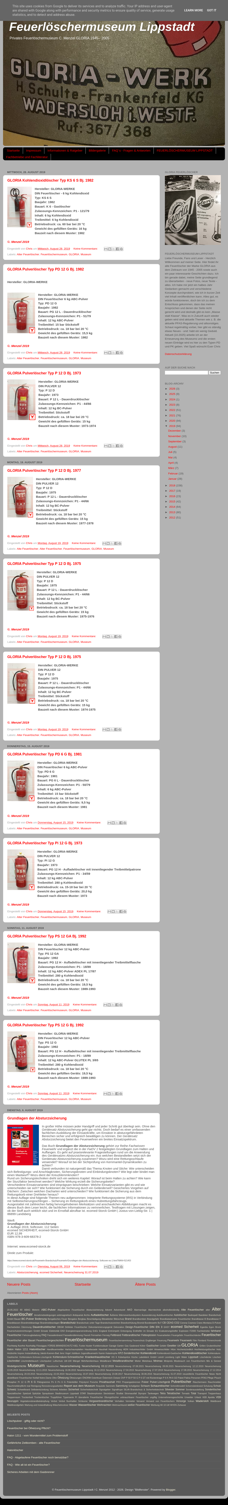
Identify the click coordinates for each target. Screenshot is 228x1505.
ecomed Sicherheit (50, 1272)
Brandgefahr (153, 1319)
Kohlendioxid (148, 1353)
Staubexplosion (94, 1393)
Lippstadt (193, 1357)
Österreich (107, 1378)
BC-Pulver (28, 1318)
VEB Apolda (208, 1397)
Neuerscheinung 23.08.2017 (109, 1374)
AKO (129, 1309)
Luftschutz (58, 1361)
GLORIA (74, 254)
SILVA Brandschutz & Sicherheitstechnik (144, 1389)
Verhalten (119, 1401)
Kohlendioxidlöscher (194, 1353)
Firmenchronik (214, 1340)
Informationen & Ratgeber (64, 150)
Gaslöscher (152, 1345)
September (175, 441)
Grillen (202, 1345)
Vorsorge (181, 1401)
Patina (187, 1378)
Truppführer (56, 1397)
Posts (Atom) (30, 1292)
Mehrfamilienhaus (90, 1361)
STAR (83, 1393)
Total (193, 1393)
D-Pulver (216, 1323)
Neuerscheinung (70, 1366)
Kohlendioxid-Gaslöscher (169, 1353)
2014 (172, 506)
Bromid (140, 1323)
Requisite (100, 1386)
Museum (86, 254)
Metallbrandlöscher (123, 1361)
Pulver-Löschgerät (160, 1382)
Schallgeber (134, 1386)
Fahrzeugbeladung (31, 1335)
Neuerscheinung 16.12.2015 (91, 1370)
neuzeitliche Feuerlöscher (195, 1374)
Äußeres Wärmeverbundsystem (125, 1315)
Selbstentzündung (40, 1389)
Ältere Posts (145, 1284)
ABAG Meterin (31, 1310)
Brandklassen (13, 1323)
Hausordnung (115, 1349)
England (103, 1331)
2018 (172, 485)
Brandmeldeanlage (30, 1323)
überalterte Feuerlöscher (90, 1397)
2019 (172, 426)
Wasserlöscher (87, 1404)
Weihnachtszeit (119, 1405)
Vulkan (190, 1401)
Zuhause (181, 1405)
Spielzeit (27, 1393)
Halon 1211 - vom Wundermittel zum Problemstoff (37, 1435)
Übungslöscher (111, 1397)
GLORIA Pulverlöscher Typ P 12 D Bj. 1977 (44, 471)
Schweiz (11, 1389)
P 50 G (134, 1378)
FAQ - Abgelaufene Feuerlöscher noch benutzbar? (37, 1457)
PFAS (204, 1378)
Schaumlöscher (160, 1385)
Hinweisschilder (162, 1349)
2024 (172, 399)
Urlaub (198, 1397)
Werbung (155, 1405)
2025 (172, 393)
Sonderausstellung (195, 1389)
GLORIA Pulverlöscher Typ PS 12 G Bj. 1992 (45, 1025)
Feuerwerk (186, 1340)
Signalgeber (105, 1389)
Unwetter (188, 1397)
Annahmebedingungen (45, 1315)
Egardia (204, 1327)
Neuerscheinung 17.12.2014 (207, 1370)
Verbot (54, 1401)
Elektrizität (54, 1331)
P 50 (128, 1378)
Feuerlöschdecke (192, 1335)
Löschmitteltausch (29, 1361)
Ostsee (116, 1378)
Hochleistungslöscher (204, 1349)
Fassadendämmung (73, 1335)
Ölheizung (63, 1377)
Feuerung (162, 1340)
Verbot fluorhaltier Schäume (73, 1401)
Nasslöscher (53, 1366)
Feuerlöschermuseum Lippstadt (101, 26)
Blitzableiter (107, 1319)
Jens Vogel (65, 1353)
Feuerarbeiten (164, 1335)
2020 (172, 420)
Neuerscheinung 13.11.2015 (33, 1370)
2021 (172, 415)
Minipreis (168, 1361)
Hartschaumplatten (74, 1349)
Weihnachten (104, 1405)
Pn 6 (53, 1382)
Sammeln (110, 1386)
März (171, 468)
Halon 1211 (21, 1349)
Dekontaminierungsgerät (100, 1327)
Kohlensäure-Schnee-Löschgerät (36, 1357)
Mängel (76, 1361)
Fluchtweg (12, 1345)
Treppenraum (13, 1397)
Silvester (169, 1389)
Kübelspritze (124, 1357)
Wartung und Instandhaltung (38, 1405)
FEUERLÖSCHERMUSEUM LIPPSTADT (185, 150)
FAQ (44, 1335)
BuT (160, 1323)
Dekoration (119, 1327)
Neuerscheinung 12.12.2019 (189, 1366)
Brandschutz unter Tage (88, 1323)
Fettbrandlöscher (131, 1335)
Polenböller (72, 1382)
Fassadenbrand (54, 1335)
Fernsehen (96, 1335)
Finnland (202, 1340)
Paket (181, 1378)
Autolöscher (180, 1315)
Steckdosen (109, 1393)
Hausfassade (91, 1349)
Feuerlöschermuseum (54, 254)
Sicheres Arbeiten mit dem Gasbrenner (31, 1472)
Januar (172, 478)
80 (21, 1310)
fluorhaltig (31, 1345)
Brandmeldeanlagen (50, 1323)
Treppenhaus (214, 1393)
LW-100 (68, 1361)
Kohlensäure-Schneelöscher (68, 1357)
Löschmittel (13, 1361)
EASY (167, 1327)
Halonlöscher (37, 1349)
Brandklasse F (214, 1319)
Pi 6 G (31, 1382)
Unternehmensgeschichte (170, 1397)
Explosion (184, 1331)
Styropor (142, 1393)
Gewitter (171, 1345)
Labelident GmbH (148, 1357)
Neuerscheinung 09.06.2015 (159, 1366)
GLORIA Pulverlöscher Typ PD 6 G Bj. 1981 (44, 754)
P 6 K (165, 1378)
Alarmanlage (140, 1310)
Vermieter (130, 1401)
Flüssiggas (41, 1345)
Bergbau (82, 1319)
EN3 (62, 1331)
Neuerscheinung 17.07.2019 (149, 1370)
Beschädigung (94, 1319)
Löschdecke (206, 1357)
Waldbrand (215, 1401)
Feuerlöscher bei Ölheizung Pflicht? (28, 1428)
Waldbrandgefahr (15, 1405)
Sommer (180, 1389)
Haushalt (103, 1349)
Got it (211, 10)
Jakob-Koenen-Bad (49, 1353)
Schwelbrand (23, 1389)
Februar (173, 473)
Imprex (21, 1353)
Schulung (208, 1386)
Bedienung (41, 1319)
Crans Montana (204, 1323)
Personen (195, 1378)
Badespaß (193, 1315)
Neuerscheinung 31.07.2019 (81, 1272)
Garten (120, 1345)
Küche (135, 1357)
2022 (172, 410)
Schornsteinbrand (194, 1386)
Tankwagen (153, 1393)
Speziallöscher (14, 1393)
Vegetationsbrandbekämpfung (34, 1401)
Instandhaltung (32, 1353)
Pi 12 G (22, 1382)
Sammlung (122, 1385)
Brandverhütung (129, 1323)
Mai (170, 457)
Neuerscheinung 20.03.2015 (21, 1374)
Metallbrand (105, 1361)
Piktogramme (43, 1382)
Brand (128, 1319)
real (28, 1386)
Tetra (163, 1393)
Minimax (157, 1361)
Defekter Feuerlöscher (76, 1327)
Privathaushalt (107, 1382)
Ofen (54, 1378)
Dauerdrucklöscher (44, 1326)
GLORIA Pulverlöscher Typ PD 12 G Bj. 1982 (45, 269)
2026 (172, 388)
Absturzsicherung (27, 1272)
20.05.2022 (12, 1310)
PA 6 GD (173, 1378)
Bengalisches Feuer (57, 1319)
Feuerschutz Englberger (144, 1340)
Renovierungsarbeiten (52, 1386)
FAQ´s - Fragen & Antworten (131, 150)
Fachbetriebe (203, 1331)
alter (208, 1310)
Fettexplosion (148, 1335)
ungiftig (153, 1397)
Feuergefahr (177, 1335)
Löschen (217, 1357)
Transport (202, 1393)
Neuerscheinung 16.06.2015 (62, 1370)
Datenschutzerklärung (178, 354)
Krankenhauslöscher (97, 1356)
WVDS (173, 1405)
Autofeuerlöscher (165, 1315)
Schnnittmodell (177, 1386)
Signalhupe (117, 1389)
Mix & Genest (213, 1361)
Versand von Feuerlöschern (160, 1401)
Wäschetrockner (61, 1405)
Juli (170, 452)
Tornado (186, 1393)
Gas (127, 1345)
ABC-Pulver (48, 1309)
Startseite (13, 150)
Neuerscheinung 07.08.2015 (129, 1366)
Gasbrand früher (137, 1345)
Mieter (138, 1361)
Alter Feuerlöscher (28, 254)
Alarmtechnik (154, 1310)
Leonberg (169, 1357)
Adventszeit (119, 1310)
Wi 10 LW (165, 1405)
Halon (10, 1349)
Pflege (210, 1378)
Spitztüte (36, 1393)
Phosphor (11, 1382)
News (212, 1374)
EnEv (95, 1331)
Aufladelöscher (100, 1314)
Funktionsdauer (100, 1345)
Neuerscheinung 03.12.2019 (98, 1366)
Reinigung (36, 1386)
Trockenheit (27, 1397)
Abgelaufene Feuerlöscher (71, 1310)
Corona (183, 1323)
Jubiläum (75, 1353)
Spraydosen (48, 1393)
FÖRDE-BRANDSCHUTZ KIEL (63, 1345)
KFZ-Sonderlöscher (129, 1353)
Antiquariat (77, 1315)
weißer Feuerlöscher (138, 1405)
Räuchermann (200, 1382)
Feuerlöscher (211, 1335)
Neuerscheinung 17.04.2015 (120, 1370)
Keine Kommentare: (86, 248)
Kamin (102, 1353)
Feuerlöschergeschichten (50, 1340)
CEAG (170, 1322)
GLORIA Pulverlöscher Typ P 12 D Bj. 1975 (44, 564)
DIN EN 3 (156, 1326)
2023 (172, 404)
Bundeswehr (151, 1323)
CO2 (176, 1322)
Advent (108, 1310)
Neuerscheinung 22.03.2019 (50, 1374)
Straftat (119, 1393)
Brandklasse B (199, 1319)
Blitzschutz (119, 1319)
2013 (172, 512)
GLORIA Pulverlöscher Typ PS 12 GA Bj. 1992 (46, 936)
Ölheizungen (75, 1378)
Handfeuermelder (55, 1349)
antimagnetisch (64, 1315)
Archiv (87, 1315)
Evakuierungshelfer (168, 1331)
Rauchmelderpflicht (16, 1386)
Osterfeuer (96, 1378)
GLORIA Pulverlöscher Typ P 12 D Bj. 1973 (44, 373)
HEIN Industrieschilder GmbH (138, 1349)
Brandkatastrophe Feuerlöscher (175, 1319)
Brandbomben (139, 1319)
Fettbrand (116, 1335)
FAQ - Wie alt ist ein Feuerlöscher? (28, 1464)
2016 (172, 496)
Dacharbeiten (13, 1327)
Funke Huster (85, 1345)
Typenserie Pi (70, 1397)
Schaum (145, 1385)
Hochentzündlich (185, 1349)
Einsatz (44, 1331)
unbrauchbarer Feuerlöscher (134, 1397)
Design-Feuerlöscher (136, 1327)
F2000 (193, 1331)
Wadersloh (202, 1401)
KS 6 (114, 1357)
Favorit (87, 1335)
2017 (172, 490)
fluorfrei (21, 1345)
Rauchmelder (214, 1382)
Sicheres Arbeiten (58, 1389)
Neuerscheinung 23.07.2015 (80, 1374)
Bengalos (72, 1319)
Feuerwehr (173, 1340)
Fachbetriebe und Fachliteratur (27, 157)
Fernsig (106, 1335)
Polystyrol (84, 1382)
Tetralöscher (173, 1393)
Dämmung (26, 1327)
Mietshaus (147, 1361)
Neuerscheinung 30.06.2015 (138, 1374)
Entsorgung (126, 1331)
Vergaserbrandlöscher (101, 1401)
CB (164, 1322)
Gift (179, 1345)
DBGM (60, 1327)
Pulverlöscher (181, 1381)
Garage (112, 1345)
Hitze (173, 1349)
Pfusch (217, 1378)
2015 (172, 501)
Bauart (17, 1319)
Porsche (94, 1382)
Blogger (170, 1489)
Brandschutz (68, 1322)
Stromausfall (131, 1393)
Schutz (217, 1385)
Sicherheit (73, 1389)
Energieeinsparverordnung (79, 1331)
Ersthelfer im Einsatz (143, 1331)
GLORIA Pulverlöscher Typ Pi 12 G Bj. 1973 (44, 843)
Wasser (73, 1405)
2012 (172, 517)
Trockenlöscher (41, 1397)
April (171, 462)
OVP (123, 1378)
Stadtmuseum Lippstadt (67, 1393)
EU (156, 1331)
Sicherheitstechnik (89, 1389)
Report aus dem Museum (79, 1385)
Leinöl (161, 1357)
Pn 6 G (62, 1382)
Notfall (36, 1378)
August (173, 446)
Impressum (33, 150)
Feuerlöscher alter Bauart (21, 1340)
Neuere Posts (18, 1284)
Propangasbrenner (131, 1382)
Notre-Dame (45, 1378)
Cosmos (192, 1323)
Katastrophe (111, 1353)
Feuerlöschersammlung (120, 1340)
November (175, 436)
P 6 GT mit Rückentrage (150, 1378)
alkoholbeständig (171, 1310)
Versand (140, 1401)
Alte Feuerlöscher (27, 548)
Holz (218, 1349)
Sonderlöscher (213, 1389)
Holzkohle (12, 1353)
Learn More (193, 10)
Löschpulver (46, 1361)
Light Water (181, 1357)
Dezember (175, 430)
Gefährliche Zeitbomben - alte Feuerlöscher (33, 1442)
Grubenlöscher (213, 1345)
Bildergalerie (97, 150)
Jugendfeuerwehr (89, 1353)
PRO (118, 1382)
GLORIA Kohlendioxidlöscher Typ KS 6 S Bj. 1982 (50, 180)
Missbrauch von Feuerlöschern (189, 1361)
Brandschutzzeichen (110, 1323)
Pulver (145, 1382)
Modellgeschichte (16, 1366)
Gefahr (163, 1345)
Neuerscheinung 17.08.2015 (178, 1370)
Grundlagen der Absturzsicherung (37, 1118)
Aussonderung (148, 1315)
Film (195, 1340)
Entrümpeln (113, 1331)
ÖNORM (86, 1378)
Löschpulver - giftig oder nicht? (26, 1420)
